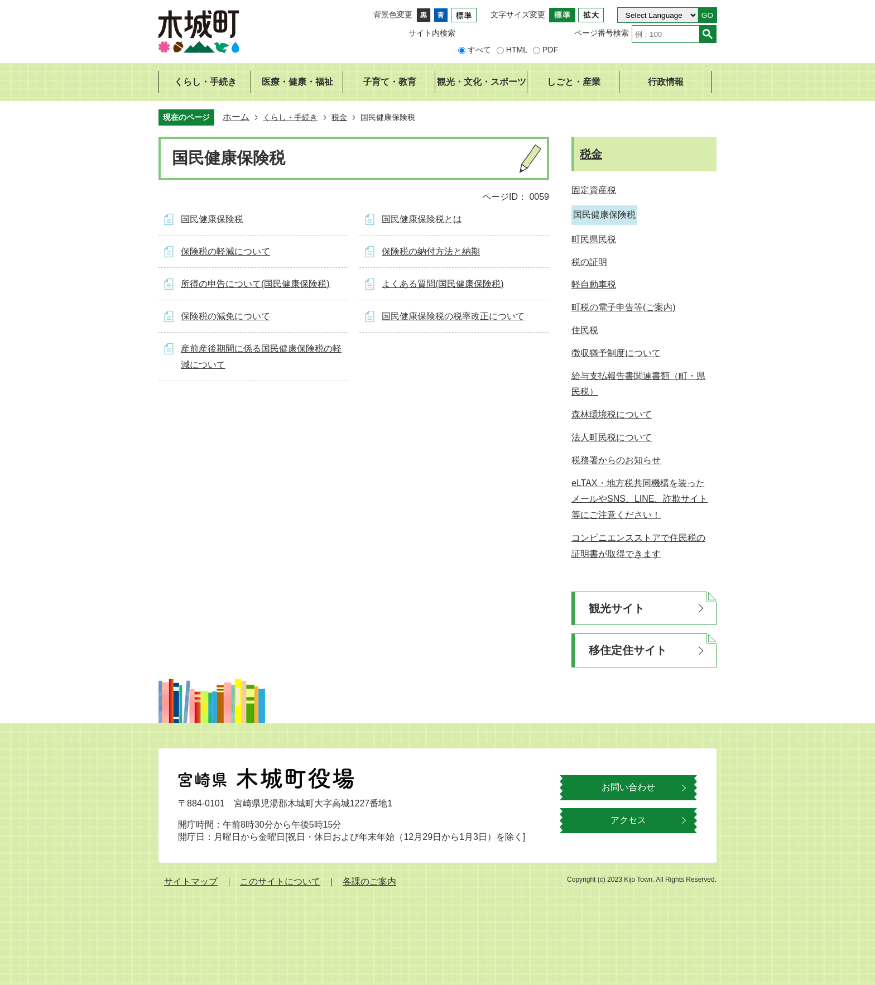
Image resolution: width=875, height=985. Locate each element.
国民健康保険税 (212, 219)
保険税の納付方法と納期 (431, 251)
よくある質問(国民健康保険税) (443, 284)
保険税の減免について (225, 316)
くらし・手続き (290, 117)
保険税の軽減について (225, 251)
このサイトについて (280, 881)
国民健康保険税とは (422, 219)
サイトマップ (191, 881)
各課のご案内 (369, 881)
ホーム (236, 117)
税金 (339, 117)
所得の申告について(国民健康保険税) (255, 284)
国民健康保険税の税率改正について (453, 316)
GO (707, 15)
